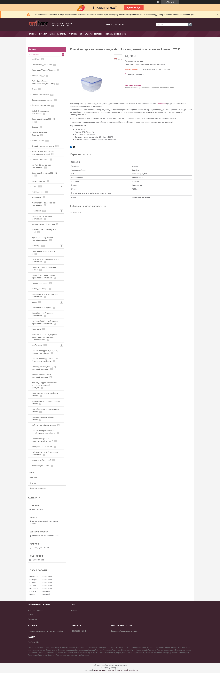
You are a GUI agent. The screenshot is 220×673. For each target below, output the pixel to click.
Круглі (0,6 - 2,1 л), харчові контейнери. (42, 314)
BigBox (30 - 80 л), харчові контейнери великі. (42, 239)
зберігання (161, 103)
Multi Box (35, 59)
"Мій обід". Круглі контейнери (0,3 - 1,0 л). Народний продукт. (44, 385)
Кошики (35, 127)
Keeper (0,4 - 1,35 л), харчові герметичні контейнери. (43, 276)
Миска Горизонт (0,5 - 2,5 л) (43, 224)
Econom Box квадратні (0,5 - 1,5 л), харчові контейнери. (45, 360)
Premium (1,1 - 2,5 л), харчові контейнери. (44, 204)
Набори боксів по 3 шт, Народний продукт (41, 376)
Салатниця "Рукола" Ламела (44, 70)
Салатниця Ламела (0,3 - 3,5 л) (43, 120)
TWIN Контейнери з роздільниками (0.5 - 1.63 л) (43, 82)
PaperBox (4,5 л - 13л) (41, 466)
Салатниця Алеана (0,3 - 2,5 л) (43, 252)
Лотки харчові (38, 140)
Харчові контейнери (40, 94)
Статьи (32, 483)
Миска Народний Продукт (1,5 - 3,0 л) (45, 231)
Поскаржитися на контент (104, 670)
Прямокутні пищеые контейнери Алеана (46, 402)
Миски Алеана (37, 192)
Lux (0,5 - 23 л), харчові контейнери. (41, 166)
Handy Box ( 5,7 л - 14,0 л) (42, 447)
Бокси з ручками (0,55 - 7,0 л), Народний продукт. (44, 368)
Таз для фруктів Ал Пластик (40, 133)
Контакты (61, 34)
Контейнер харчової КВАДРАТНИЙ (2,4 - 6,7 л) (42, 440)
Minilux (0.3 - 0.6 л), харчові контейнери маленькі (43, 152)
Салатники (36, 329)
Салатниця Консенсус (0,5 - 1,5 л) (44, 174)
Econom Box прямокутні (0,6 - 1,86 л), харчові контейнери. (44, 432)
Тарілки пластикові (40, 283)
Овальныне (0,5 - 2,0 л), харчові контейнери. (45, 295)
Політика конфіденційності (127, 670)
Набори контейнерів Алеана (44, 425)
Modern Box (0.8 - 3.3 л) (41, 460)
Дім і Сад (35, 246)
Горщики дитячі (38, 181)
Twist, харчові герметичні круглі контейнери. (45, 260)
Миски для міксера (40, 289)
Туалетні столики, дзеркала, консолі (44, 268)
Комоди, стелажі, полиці (42, 100)
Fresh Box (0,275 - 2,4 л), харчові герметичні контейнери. (45, 322)
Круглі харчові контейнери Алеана (43, 418)
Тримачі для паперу (40, 159)
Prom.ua (123, 665)
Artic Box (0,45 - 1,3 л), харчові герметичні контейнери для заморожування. (44, 337)
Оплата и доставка (93, 34)
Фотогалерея (75, 34)
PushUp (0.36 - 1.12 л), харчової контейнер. (45, 453)
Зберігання (36, 211)
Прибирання (37, 345)
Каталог (43, 34)
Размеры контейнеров (115, 34)
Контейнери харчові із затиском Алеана (45, 410)
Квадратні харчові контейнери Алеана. (45, 394)
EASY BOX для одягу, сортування (40, 112)
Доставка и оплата (36, 610)
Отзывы (33, 478)
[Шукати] (190, 24)
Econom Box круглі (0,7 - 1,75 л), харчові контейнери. (45, 352)
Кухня (34, 186)
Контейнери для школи (42, 65)
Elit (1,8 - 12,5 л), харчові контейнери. (42, 217)
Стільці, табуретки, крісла (43, 146)
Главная (32, 34)
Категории (34, 54)
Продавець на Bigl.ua (110, 668)
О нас (52, 34)
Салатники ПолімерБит (41, 308)
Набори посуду (38, 76)
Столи (34, 89)
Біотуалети (36, 197)
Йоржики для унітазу (41, 105)
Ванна (34, 302)
